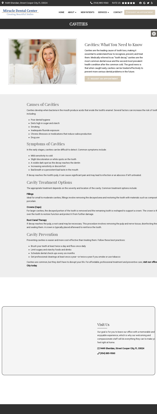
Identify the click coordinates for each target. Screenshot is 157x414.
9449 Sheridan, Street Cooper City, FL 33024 (26, 3)
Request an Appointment (139, 12)
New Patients (87, 12)
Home (61, 12)
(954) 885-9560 (100, 3)
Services (102, 12)
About (71, 12)
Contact (117, 12)
